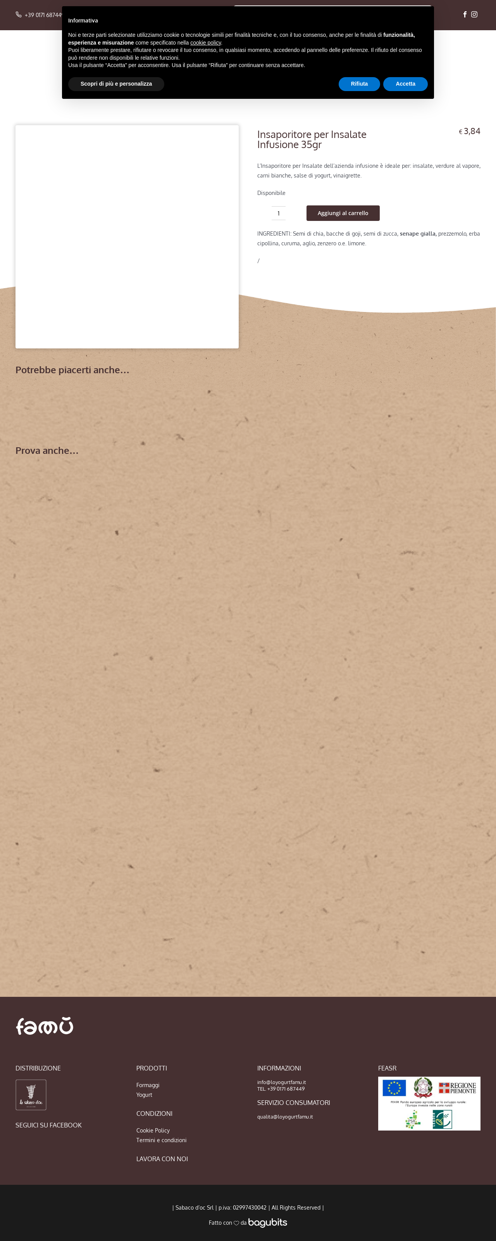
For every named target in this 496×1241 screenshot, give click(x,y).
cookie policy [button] (205, 43)
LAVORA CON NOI (162, 1159)
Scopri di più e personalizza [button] (116, 84)
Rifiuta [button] (359, 84)
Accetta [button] (405, 84)
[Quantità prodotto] (279, 213)
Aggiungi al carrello (343, 213)
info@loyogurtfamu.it (281, 1082)
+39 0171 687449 (40, 15)
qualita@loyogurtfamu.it (285, 1116)
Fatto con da (248, 1222)
